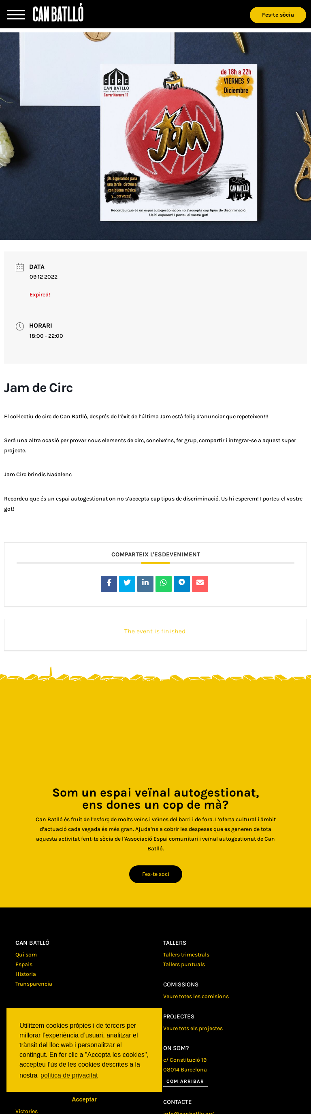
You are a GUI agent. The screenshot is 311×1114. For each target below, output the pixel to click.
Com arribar (185, 1081)
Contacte (177, 1101)
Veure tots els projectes (193, 1028)
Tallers (174, 942)
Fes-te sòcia (278, 14)
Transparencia (33, 983)
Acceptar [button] (84, 1099)
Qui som (26, 954)
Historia (25, 974)
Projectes (178, 1016)
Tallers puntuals (184, 964)
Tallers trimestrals (186, 954)
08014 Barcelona (185, 1069)
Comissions (180, 984)
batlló (32, 942)
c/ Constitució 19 (185, 1059)
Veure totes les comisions (196, 996)
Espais (23, 964)
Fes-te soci (155, 874)
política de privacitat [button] (69, 1075)
